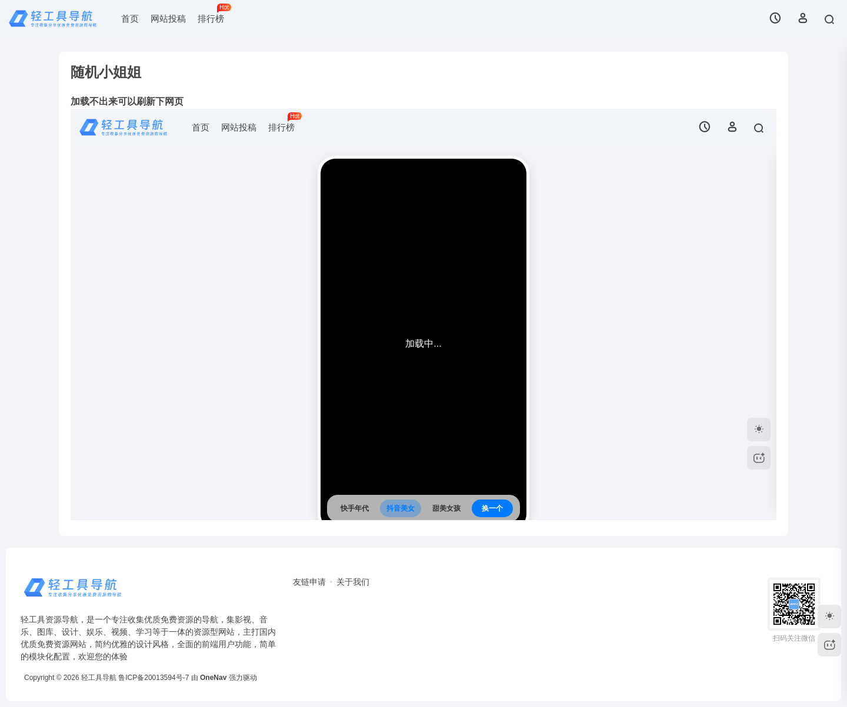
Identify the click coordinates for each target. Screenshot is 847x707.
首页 (130, 19)
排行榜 (214, 14)
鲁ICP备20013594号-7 (153, 678)
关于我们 (352, 582)
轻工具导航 (98, 678)
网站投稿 (168, 19)
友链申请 (309, 582)
